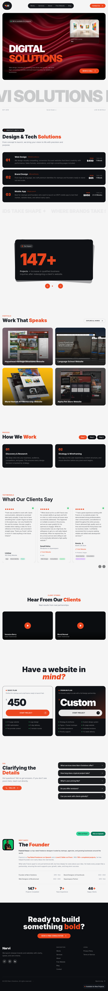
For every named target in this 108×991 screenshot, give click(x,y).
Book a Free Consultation (54, 936)
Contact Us (97, 6)
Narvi (6, 948)
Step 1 (79, 437)
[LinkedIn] (15, 961)
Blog (69, 6)
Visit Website (45, 555)
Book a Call (89, 71)
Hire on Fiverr (81, 835)
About (50, 6)
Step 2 (88, 437)
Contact (59, 969)
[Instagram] (10, 961)
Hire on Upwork (96, 835)
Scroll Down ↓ (51, 110)
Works (32, 6)
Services (41, 6)
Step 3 (97, 437)
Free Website (60, 6)
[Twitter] (4, 961)
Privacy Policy (88, 951)
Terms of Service (89, 954)
